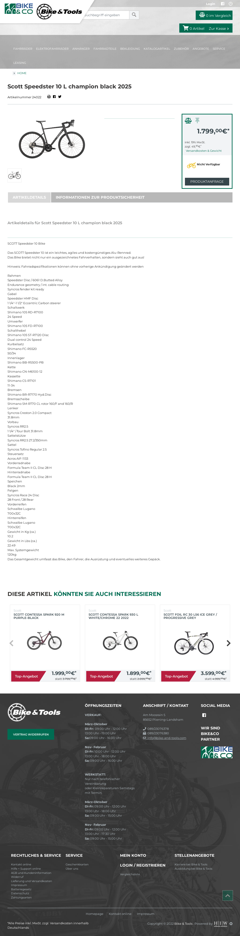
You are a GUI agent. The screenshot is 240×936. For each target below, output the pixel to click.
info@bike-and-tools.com (164, 738)
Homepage (94, 913)
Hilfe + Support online (26, 868)
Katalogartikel (157, 48)
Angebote (201, 48)
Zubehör (181, 48)
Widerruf (17, 877)
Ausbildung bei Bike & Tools (193, 868)
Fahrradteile (105, 48)
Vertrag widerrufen (31, 734)
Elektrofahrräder (52, 48)
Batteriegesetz (21, 889)
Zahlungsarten (21, 897)
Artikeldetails (29, 197)
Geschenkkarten (77, 864)
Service (219, 48)
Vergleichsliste (130, 874)
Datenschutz (20, 893)
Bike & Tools (183, 923)
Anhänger (81, 48)
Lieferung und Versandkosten (31, 881)
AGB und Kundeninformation (31, 873)
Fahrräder (22, 48)
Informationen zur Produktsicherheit (100, 197)
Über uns (72, 868)
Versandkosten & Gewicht (204, 150)
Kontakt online (21, 864)
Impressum (19, 885)
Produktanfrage (207, 181)
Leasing (19, 62)
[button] (228, 643)
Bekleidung (130, 48)
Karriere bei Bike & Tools (191, 864)
